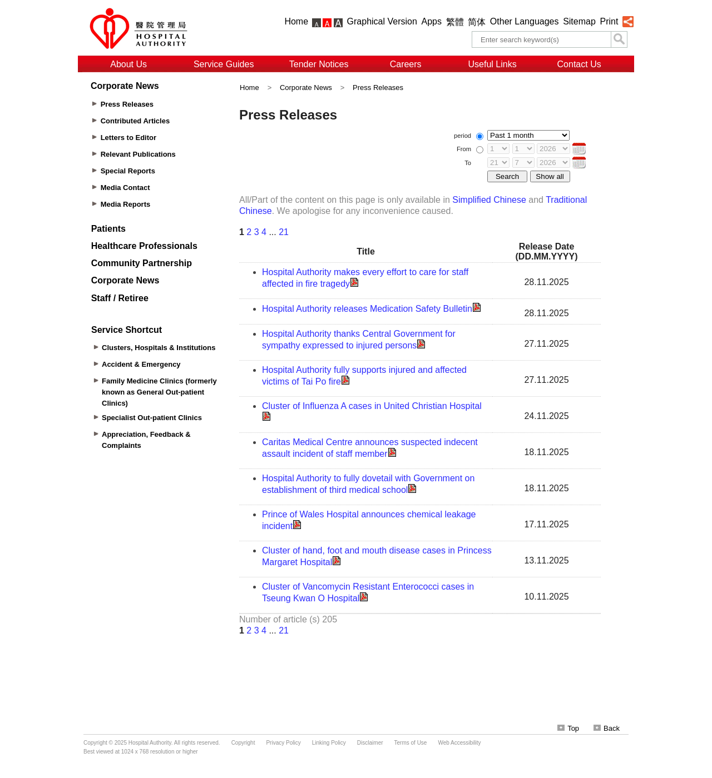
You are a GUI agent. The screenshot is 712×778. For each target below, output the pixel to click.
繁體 (455, 22)
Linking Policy (329, 743)
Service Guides (224, 64)
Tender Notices (319, 64)
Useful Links (492, 64)
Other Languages (524, 21)
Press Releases (378, 87)
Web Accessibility (459, 743)
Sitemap (579, 21)
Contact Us (579, 64)
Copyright (243, 743)
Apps (432, 21)
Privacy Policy (283, 743)
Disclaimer (370, 743)
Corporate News (306, 87)
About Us (128, 64)
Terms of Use (410, 743)
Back (607, 728)
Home (296, 21)
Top (568, 728)
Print (609, 21)
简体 (477, 22)
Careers (406, 64)
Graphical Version (382, 21)
